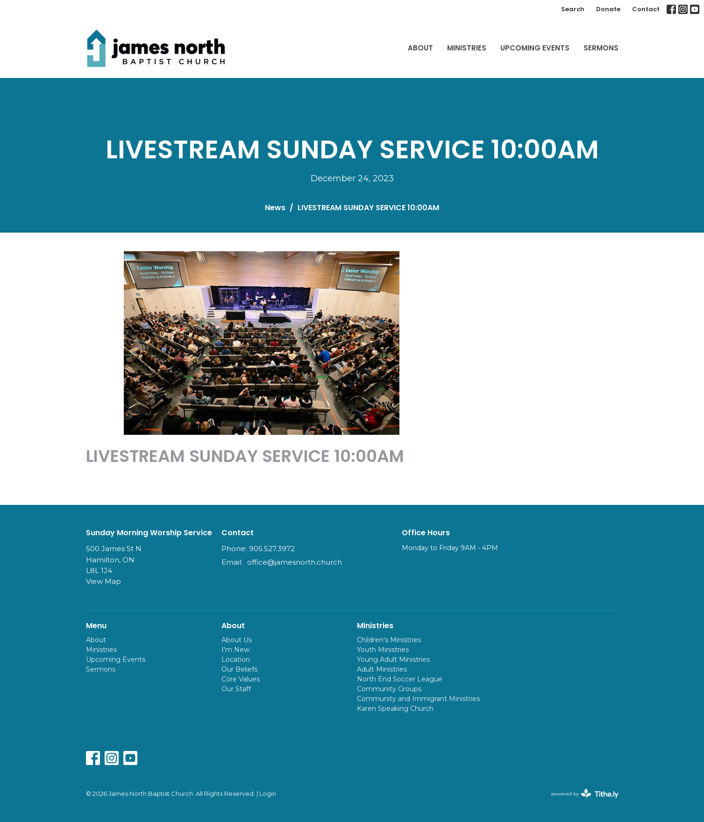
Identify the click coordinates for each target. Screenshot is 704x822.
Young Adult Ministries (393, 659)
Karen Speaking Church (395, 708)
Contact (646, 9)
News (275, 207)
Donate (608, 9)
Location (235, 659)
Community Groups (389, 689)
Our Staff (236, 689)
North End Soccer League (399, 679)
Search (572, 9)
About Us (236, 640)
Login (267, 793)
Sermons (601, 48)
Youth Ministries (383, 649)
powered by (585, 794)
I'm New (235, 649)
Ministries (466, 48)
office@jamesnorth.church (294, 562)
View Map (103, 581)
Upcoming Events (534, 48)
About (420, 48)
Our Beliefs (239, 669)
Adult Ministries (382, 669)
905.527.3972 (272, 548)
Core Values (240, 679)
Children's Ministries (389, 640)
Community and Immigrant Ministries (418, 698)
